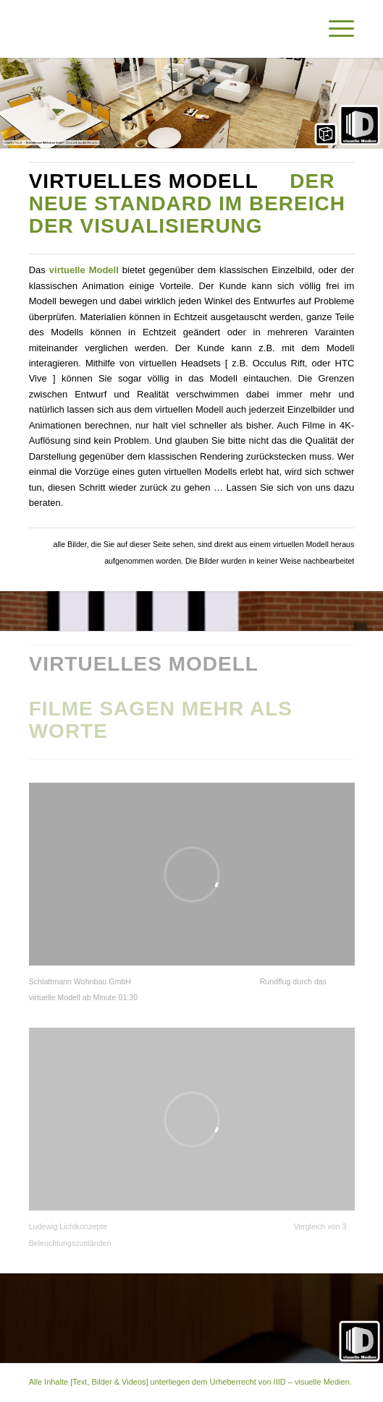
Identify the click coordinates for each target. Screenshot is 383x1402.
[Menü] (334, 29)
